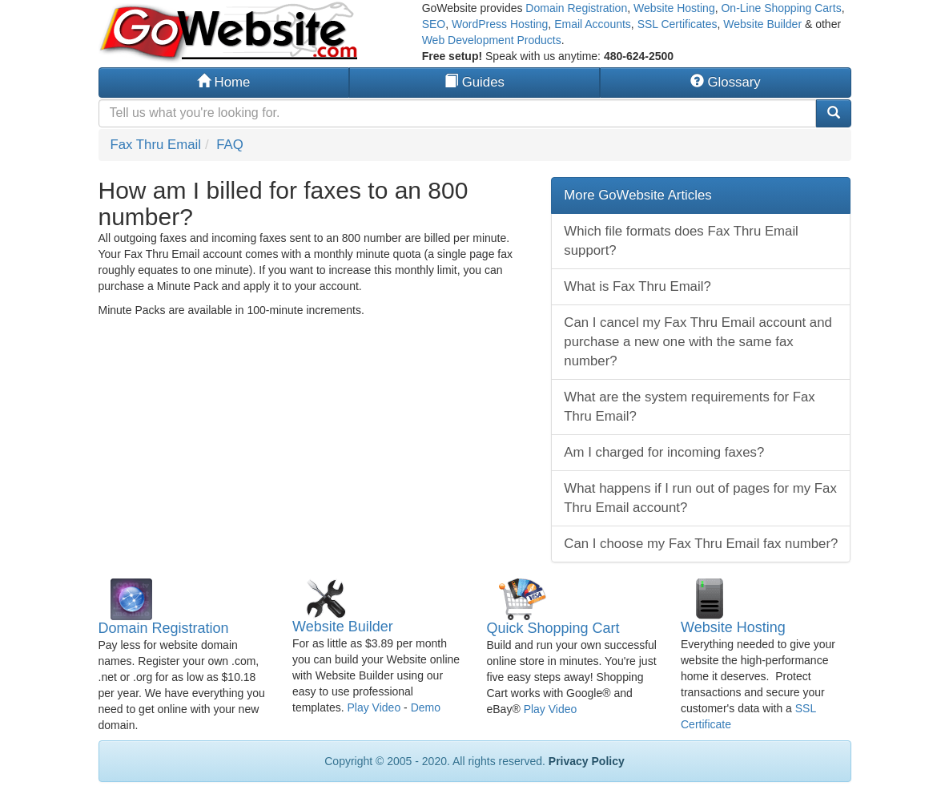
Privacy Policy (587, 761)
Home (223, 82)
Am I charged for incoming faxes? (664, 452)
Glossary (725, 82)
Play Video (373, 707)
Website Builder (762, 24)
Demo (425, 707)
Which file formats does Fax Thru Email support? (681, 241)
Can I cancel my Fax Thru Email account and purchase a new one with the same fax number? (698, 342)
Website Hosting (674, 8)
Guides (474, 82)
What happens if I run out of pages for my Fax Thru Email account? (700, 498)
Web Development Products (491, 40)
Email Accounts (592, 24)
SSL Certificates (677, 24)
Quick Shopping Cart (553, 628)
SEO (434, 24)
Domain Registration (576, 8)
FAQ (229, 144)
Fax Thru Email (156, 144)
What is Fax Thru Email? (637, 286)
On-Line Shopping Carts (781, 8)
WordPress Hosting (500, 24)
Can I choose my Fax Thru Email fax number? (701, 543)
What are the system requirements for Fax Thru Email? (689, 406)
